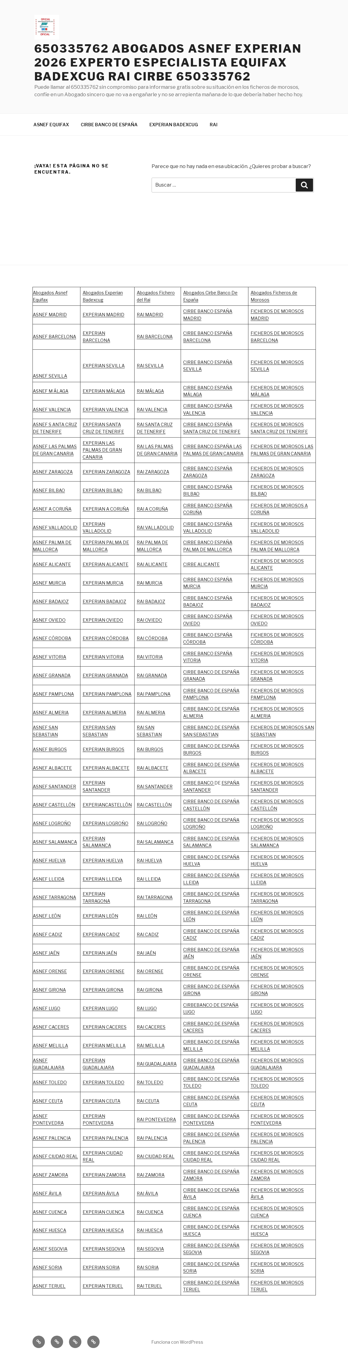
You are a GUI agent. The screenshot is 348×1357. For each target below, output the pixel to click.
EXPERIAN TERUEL (103, 1286)
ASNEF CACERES (51, 1027)
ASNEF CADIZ (47, 934)
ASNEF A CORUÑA (52, 509)
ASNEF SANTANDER (54, 786)
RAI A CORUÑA (152, 509)
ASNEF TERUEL (49, 1286)
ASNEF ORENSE (50, 971)
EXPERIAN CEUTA (101, 1101)
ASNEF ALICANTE (52, 564)
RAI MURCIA (149, 583)
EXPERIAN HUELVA (103, 860)
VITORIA (259, 660)
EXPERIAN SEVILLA (104, 365)
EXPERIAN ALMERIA (104, 712)
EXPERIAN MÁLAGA (104, 391)
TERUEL (191, 1289)
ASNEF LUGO (46, 1008)
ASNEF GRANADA (52, 675)
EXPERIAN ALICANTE (105, 564)
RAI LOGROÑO (152, 823)
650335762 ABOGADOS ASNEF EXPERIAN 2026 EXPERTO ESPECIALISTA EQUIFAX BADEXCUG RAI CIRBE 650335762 (168, 62)
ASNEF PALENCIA (52, 1138)
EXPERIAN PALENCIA (105, 1138)
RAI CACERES (151, 1027)
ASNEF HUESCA (49, 1230)
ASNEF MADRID (50, 314)
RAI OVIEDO (149, 620)
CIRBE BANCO (198, 782)
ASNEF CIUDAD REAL (55, 1156)
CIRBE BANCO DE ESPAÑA (109, 124)
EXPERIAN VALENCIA (105, 409)
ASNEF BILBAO (49, 490)
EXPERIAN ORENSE (103, 971)
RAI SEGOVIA (150, 1248)
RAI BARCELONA (155, 336)
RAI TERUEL (149, 1286)
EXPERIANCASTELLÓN (107, 804)
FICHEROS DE (266, 653)
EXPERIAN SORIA (101, 1267)
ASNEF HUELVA (49, 860)
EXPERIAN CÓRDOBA (106, 638)
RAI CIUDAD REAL (155, 1156)
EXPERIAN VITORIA (103, 656)
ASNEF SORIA (47, 1267)
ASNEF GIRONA (49, 989)
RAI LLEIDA (149, 879)
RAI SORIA (148, 1267)
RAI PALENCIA (152, 1138)
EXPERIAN (94, 524)
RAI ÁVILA (147, 1193)
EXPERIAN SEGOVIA (104, 1248)
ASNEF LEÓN (47, 915)
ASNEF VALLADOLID (55, 527)
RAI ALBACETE (152, 768)
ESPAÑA (230, 949)
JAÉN (188, 956)
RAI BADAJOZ (151, 601)
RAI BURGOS (150, 749)
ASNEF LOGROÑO (52, 823)
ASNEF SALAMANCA (55, 842)
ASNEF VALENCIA (52, 409)
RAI (213, 124)
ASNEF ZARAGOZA (53, 471)
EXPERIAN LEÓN (100, 915)
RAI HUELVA (149, 860)
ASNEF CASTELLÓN (54, 804)
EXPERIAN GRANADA (105, 675)
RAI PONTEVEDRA (156, 1119)
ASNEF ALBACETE (52, 768)
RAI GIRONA (149, 989)
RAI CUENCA (150, 1212)
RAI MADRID (150, 314)
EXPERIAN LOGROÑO (105, 823)
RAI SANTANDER (155, 786)
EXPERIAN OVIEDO (103, 620)
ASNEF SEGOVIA (50, 1248)
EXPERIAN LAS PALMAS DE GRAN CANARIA (102, 450)
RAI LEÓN (147, 915)
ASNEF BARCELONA (54, 336)
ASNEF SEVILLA (50, 375)
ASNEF (41, 694)
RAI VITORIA (150, 656)
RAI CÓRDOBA (152, 638)
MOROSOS (292, 653)
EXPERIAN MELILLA (104, 1045)
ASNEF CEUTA (48, 1101)
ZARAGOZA (157, 471)
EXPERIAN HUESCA (103, 1230)
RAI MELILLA (151, 1045)
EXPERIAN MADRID (103, 314)
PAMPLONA (61, 694)
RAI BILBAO (149, 490)
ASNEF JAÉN (46, 953)
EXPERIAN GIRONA (103, 989)
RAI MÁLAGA (150, 391)
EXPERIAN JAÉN (100, 953)
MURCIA (114, 583)
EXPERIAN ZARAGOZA (106, 471)
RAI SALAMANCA (155, 842)
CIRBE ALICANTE (201, 564)
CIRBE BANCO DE (202, 949)
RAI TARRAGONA (155, 897)
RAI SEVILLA (150, 365)
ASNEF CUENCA (50, 1212)
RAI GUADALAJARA (157, 1063)
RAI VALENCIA (152, 409)
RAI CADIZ (148, 934)
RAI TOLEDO (150, 1082)
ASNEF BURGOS (50, 749)
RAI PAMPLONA (153, 694)
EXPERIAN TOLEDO (103, 1082)
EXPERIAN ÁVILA (101, 1193)
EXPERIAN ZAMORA (104, 1175)
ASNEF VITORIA (49, 656)
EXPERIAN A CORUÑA (106, 509)
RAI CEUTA (148, 1101)
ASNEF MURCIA (49, 583)
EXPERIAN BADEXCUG (173, 124)
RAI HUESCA (150, 1230)
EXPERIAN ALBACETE (106, 768)
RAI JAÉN (146, 953)
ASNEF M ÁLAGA (50, 391)
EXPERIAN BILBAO (102, 490)
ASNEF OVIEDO (49, 620)
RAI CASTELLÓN (154, 804)
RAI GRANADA (152, 675)
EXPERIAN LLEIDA (102, 879)
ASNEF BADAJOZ (51, 601)
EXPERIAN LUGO (100, 1008)
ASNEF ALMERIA (51, 712)
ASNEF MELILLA (50, 1045)
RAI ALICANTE (152, 564)
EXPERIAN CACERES (105, 1027)
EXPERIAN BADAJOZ (104, 601)
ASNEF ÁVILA (47, 1193)
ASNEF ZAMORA (50, 1175)
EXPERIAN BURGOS (103, 749)
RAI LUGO (147, 1008)
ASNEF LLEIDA (48, 879)
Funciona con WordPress (177, 1342)
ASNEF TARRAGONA (54, 897)
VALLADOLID (97, 531)
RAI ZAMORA (151, 1175)
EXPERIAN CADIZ (101, 934)
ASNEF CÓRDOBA (52, 638)
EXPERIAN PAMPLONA (107, 694)
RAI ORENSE (150, 971)
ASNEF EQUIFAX (51, 124)
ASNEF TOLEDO (50, 1082)
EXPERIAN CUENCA (103, 1212)
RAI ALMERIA (151, 712)
